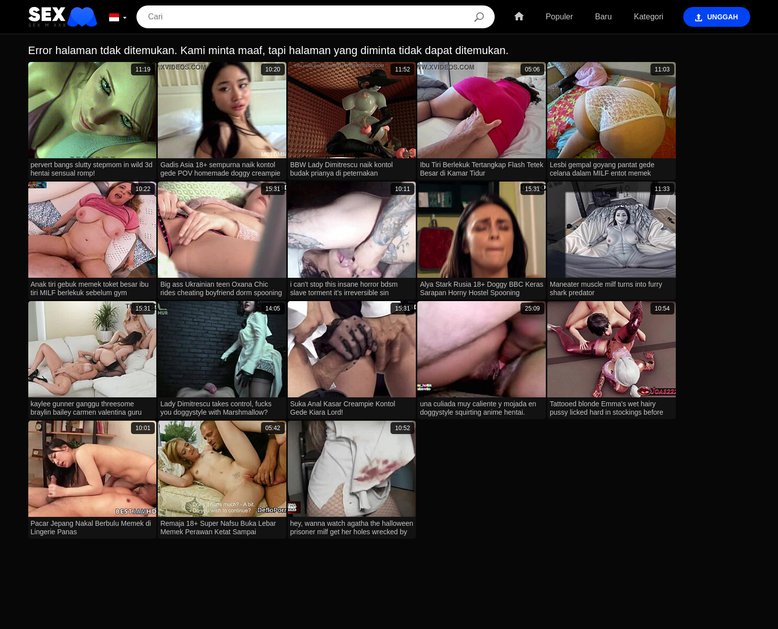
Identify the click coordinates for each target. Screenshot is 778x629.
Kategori (648, 16)
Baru (602, 16)
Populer (558, 16)
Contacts (388, 618)
